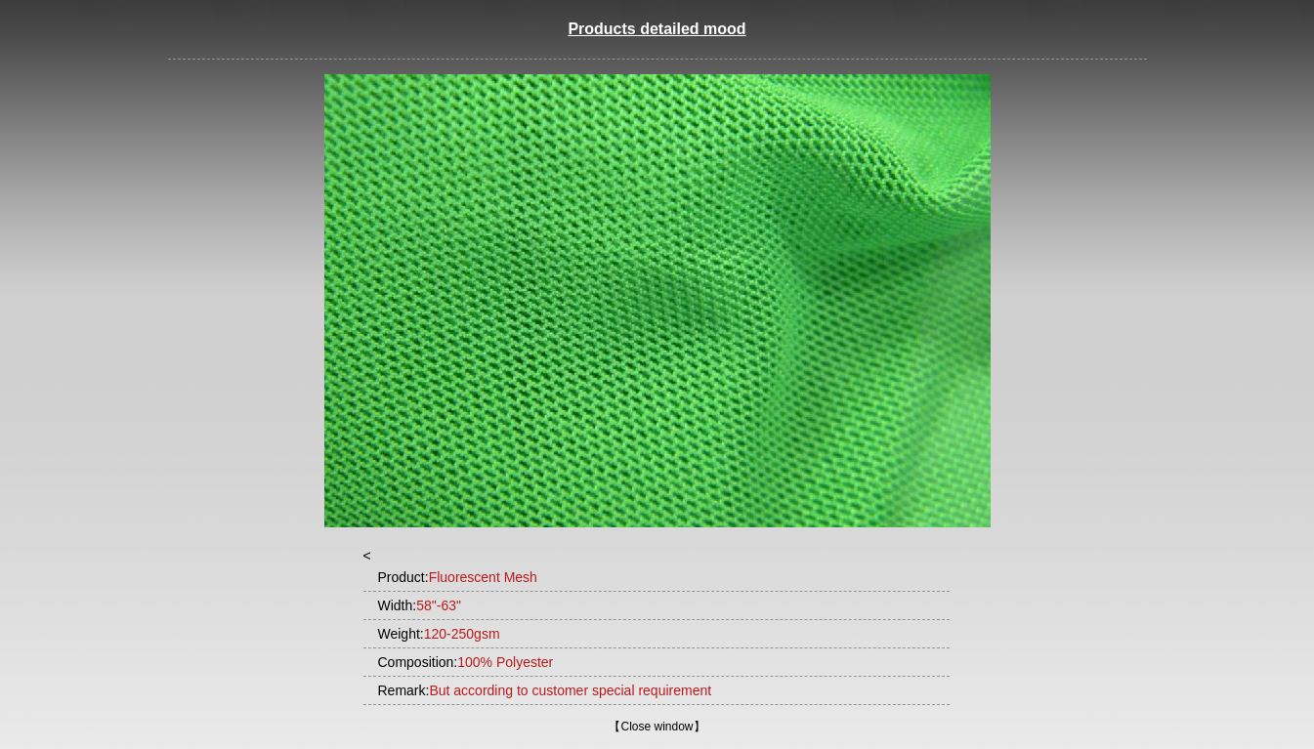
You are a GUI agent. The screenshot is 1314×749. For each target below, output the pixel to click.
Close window (656, 726)
